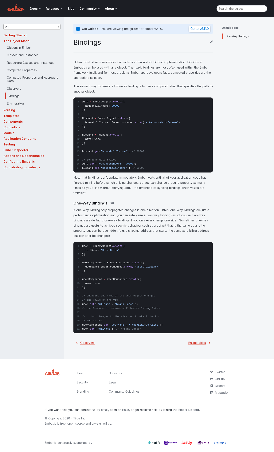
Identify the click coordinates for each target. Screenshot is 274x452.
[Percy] (203, 444)
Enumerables (197, 343)
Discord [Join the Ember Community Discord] (218, 386)
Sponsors (115, 373)
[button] (32, 27)
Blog (71, 8)
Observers (87, 343)
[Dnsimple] (220, 444)
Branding (83, 391)
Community (88, 8)
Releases (53, 8)
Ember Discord (188, 410)
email (104, 410)
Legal (112, 382)
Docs (34, 8)
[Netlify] (154, 444)
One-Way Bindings (237, 36)
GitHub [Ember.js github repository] (217, 379)
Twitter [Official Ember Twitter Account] (217, 372)
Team (80, 373)
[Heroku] (171, 444)
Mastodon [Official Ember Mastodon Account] (219, 393)
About (109, 8)
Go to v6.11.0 (199, 29)
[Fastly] (187, 444)
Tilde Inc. (79, 418)
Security (82, 382)
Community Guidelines (124, 391)
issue (125, 410)
